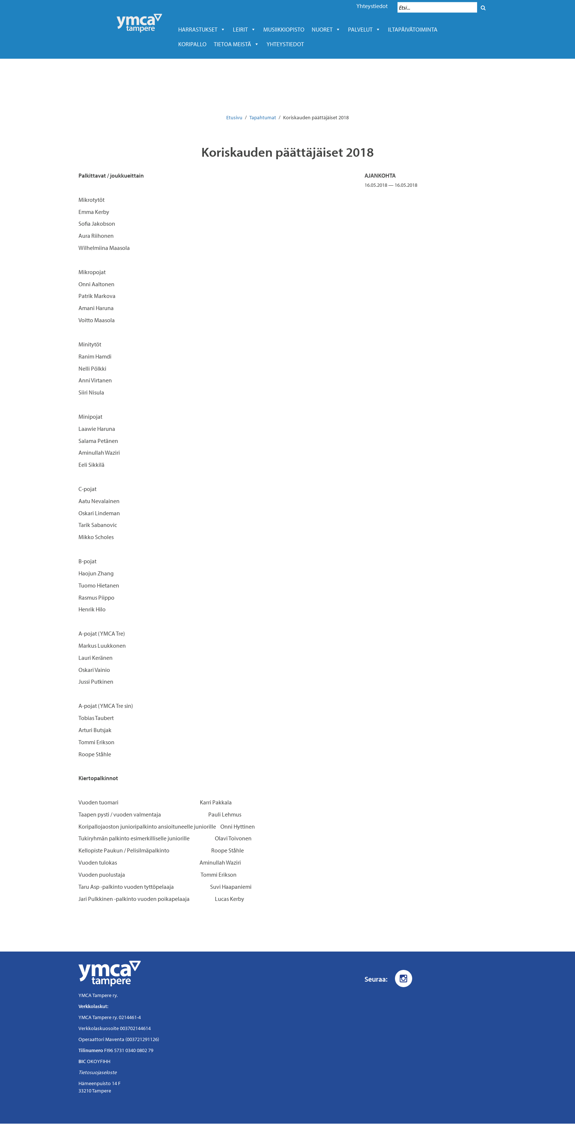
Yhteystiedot (372, 6)
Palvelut (364, 29)
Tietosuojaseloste (97, 1072)
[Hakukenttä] (437, 7)
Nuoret (326, 29)
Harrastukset (202, 29)
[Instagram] (403, 978)
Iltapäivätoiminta (412, 29)
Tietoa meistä (236, 44)
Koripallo (192, 44)
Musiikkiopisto (285, 29)
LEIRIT (244, 29)
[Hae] (483, 7)
